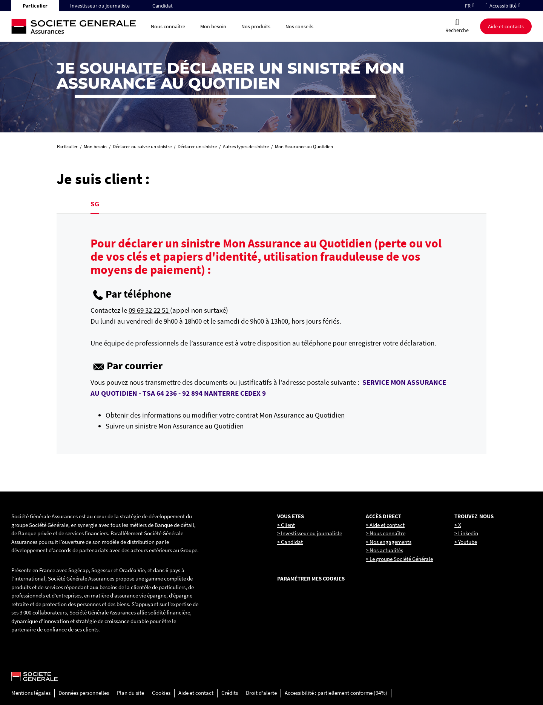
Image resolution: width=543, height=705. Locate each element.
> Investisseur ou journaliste (309, 533)
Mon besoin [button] (213, 26)
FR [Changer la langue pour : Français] (468, 5)
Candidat (162, 5)
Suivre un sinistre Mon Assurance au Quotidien (175, 425)
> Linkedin (466, 533)
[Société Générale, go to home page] (77, 26)
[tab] (95, 205)
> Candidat (290, 541)
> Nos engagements (388, 541)
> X (457, 524)
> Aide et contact (385, 524)
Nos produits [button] (255, 26)
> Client (286, 524)
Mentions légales (31, 692)
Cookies (161, 692)
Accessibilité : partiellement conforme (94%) (336, 692)
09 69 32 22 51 (149, 310)
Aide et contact (195, 692)
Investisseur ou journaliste (100, 5)
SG (94, 203)
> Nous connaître (385, 533)
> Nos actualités (384, 550)
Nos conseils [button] (299, 26)
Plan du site (130, 692)
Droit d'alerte (261, 692)
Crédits (229, 692)
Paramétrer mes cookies (311, 578)
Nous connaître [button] (168, 26)
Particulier (35, 5)
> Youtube (465, 541)
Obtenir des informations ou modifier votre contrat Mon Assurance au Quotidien (225, 414)
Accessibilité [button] (503, 5)
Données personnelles (83, 692)
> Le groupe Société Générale (399, 558)
